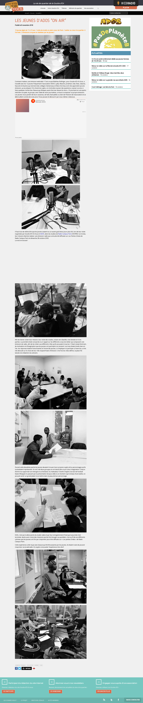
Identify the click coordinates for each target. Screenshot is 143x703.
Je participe (8, 691)
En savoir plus (103, 691)
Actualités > (39, 13)
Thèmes (64, 8)
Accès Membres (53, 700)
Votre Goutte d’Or (53, 8)
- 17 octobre (110, 67)
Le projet (24, 700)
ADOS (42, 234)
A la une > (32, 13)
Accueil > (27, 13)
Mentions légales (37, 700)
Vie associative (88, 8)
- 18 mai (110, 60)
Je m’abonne (55, 691)
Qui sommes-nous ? (10, 700)
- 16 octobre (108, 74)
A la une (43, 8)
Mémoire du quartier (75, 8)
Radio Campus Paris (65, 234)
